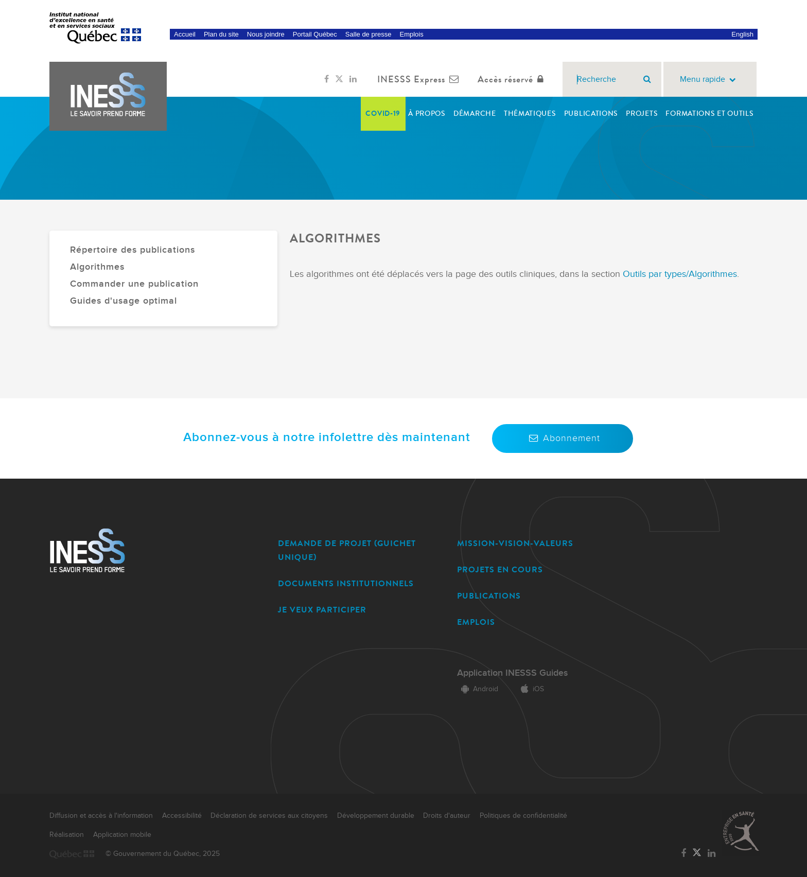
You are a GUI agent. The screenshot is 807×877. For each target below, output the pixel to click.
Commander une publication (134, 283)
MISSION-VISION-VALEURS (515, 543)
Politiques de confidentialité (523, 816)
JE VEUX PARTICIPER (322, 610)
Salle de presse (368, 34)
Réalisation (66, 835)
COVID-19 (382, 113)
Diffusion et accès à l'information (101, 816)
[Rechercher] (647, 79)
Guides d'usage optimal (123, 300)
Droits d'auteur (446, 816)
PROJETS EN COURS (500, 569)
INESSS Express (420, 79)
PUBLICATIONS (489, 596)
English (742, 34)
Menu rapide (710, 79)
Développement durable (375, 816)
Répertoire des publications (132, 249)
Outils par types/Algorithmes (680, 274)
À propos (427, 113)
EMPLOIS (476, 622)
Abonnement (562, 438)
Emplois (411, 34)
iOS (530, 689)
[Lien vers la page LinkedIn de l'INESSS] (353, 79)
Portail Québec (315, 34)
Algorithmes (97, 266)
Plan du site (221, 34)
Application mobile (122, 835)
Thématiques (530, 113)
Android (477, 689)
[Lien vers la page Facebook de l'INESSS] (326, 79)
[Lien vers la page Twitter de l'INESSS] (339, 79)
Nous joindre (266, 34)
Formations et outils (709, 113)
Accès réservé (513, 79)
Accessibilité (182, 816)
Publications (591, 113)
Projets (642, 113)
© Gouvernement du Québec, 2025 (163, 854)
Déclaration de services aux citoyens (269, 816)
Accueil (185, 34)
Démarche (474, 113)
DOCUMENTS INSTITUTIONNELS (346, 583)
